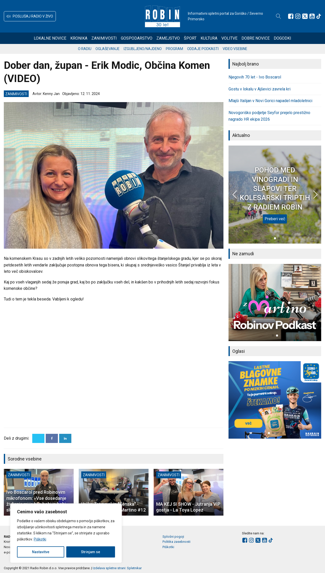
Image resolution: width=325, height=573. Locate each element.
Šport (190, 38)
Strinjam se (90, 552)
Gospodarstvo (136, 38)
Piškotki (40, 539)
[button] (30, 16)
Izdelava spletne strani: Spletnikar (117, 568)
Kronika (78, 38)
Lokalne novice (50, 38)
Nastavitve (40, 552)
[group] (275, 302)
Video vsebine (235, 49)
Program (174, 49)
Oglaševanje (107, 49)
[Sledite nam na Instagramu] (298, 16)
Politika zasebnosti (176, 542)
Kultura (209, 38)
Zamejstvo (168, 38)
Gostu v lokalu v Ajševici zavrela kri (259, 89)
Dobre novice (255, 38)
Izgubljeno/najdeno (143, 49)
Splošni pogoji (173, 536)
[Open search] (278, 16)
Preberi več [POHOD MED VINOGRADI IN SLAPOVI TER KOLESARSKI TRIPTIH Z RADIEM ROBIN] (275, 218)
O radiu (84, 49)
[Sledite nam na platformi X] (305, 16)
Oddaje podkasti (203, 49)
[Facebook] (52, 438)
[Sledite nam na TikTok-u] (318, 16)
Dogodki (282, 38)
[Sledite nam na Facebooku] (291, 16)
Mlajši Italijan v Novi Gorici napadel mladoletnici (270, 100)
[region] (66, 533)
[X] (38, 438)
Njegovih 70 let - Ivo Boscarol (255, 77)
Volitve (229, 38)
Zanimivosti (104, 38)
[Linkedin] (65, 438)
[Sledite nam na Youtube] (312, 16)
